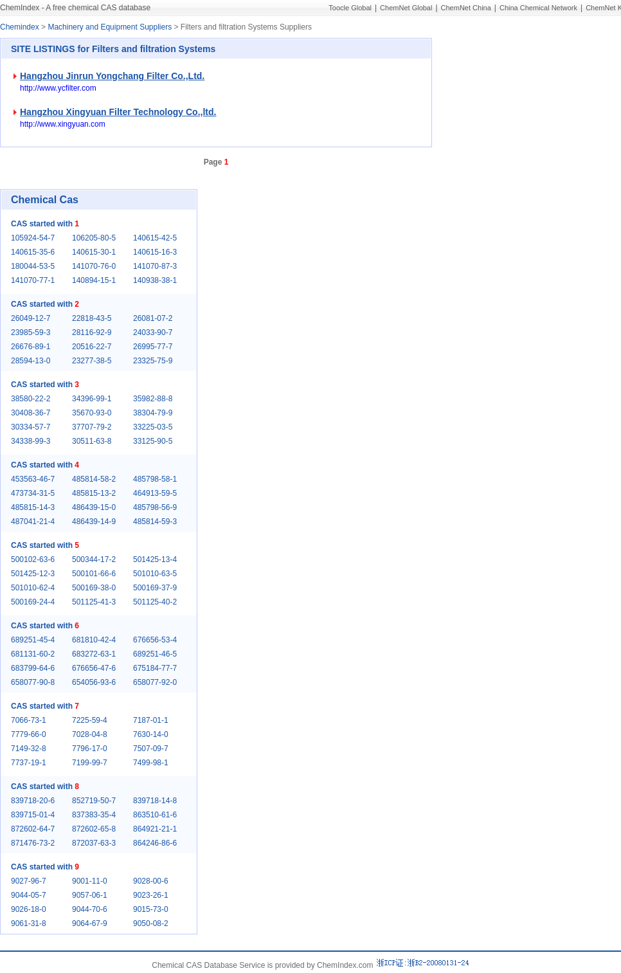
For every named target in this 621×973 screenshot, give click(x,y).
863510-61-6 (155, 814)
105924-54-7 (33, 237)
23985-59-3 (30, 332)
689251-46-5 (155, 654)
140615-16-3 (155, 252)
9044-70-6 (89, 909)
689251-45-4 (33, 639)
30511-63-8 (91, 441)
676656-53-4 (155, 639)
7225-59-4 (89, 720)
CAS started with (45, 223)
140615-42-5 (155, 237)
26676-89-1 (30, 346)
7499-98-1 (150, 762)
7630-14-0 (150, 734)
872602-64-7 (33, 828)
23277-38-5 (91, 360)
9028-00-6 (150, 881)
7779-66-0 (28, 734)
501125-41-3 (94, 601)
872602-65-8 (94, 828)
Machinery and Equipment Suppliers (110, 27)
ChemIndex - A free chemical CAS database (75, 7)
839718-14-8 (155, 800)
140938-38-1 (155, 280)
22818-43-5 (91, 318)
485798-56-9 (155, 507)
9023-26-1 (150, 895)
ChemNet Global (406, 8)
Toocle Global (350, 8)
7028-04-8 (89, 734)
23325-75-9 (152, 360)
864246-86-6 (155, 843)
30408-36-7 (30, 412)
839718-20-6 (33, 800)
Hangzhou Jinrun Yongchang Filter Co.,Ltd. (112, 76)
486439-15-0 (94, 507)
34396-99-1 (91, 398)
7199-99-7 (89, 762)
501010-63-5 (155, 573)
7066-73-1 (28, 720)
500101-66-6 (94, 573)
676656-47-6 (94, 668)
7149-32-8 (28, 748)
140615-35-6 (33, 252)
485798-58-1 (155, 479)
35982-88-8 (152, 398)
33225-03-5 (152, 427)
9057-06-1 (89, 895)
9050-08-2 (150, 923)
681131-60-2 (33, 654)
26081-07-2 (152, 318)
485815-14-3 (33, 507)
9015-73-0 (150, 909)
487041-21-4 (33, 521)
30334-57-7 (30, 427)
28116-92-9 (91, 332)
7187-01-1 (150, 720)
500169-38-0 (94, 587)
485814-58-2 (94, 479)
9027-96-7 (28, 881)
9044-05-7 (28, 895)
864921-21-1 (155, 828)
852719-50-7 (94, 800)
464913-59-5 (155, 493)
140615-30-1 (94, 252)
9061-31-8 (28, 923)
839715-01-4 (33, 814)
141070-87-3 (155, 266)
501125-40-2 (155, 601)
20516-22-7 (91, 346)
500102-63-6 (33, 559)
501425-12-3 (33, 573)
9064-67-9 (89, 923)
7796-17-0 (89, 748)
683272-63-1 (94, 654)
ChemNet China (466, 8)
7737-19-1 (28, 762)
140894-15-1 (94, 280)
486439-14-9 (94, 521)
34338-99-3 (30, 441)
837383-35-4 (94, 814)
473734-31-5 (33, 493)
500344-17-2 (94, 559)
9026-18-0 (28, 909)
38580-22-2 (30, 398)
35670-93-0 (91, 412)
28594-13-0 (30, 360)
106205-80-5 (94, 237)
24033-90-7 (152, 332)
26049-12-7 (30, 318)
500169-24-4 (33, 601)
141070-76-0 (94, 266)
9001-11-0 (89, 881)
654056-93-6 (94, 682)
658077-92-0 (155, 682)
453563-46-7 (33, 479)
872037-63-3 (94, 843)
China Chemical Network (538, 8)
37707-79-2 (91, 427)
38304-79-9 (152, 412)
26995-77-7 (152, 346)
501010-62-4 (33, 587)
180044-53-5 (33, 266)
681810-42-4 (94, 639)
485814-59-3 (155, 521)
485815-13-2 (94, 493)
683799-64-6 (33, 668)
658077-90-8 (33, 682)
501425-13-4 (155, 559)
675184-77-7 (155, 668)
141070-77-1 (33, 280)
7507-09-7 (150, 748)
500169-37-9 (155, 587)
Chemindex (19, 27)
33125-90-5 (152, 441)
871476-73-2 (33, 843)
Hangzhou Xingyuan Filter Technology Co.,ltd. (118, 112)
